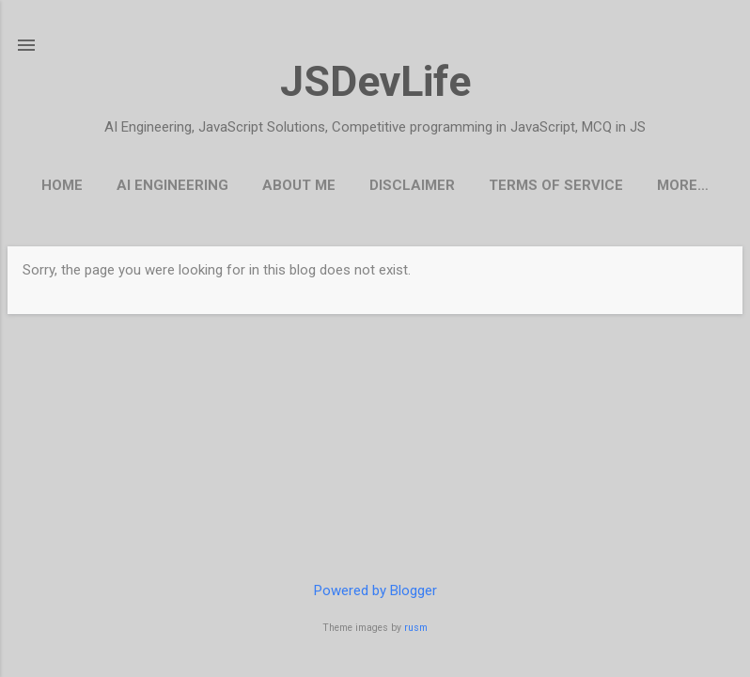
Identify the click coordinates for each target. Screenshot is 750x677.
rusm (416, 628)
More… (683, 185)
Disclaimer (412, 185)
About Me (299, 185)
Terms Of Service (556, 185)
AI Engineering (172, 185)
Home (62, 185)
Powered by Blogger (375, 590)
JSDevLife (375, 81)
